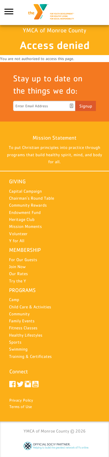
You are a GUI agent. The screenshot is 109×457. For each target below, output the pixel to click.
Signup (85, 105)
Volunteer (18, 233)
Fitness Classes (23, 327)
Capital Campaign (25, 191)
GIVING (17, 181)
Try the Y (17, 280)
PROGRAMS (22, 290)
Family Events (22, 320)
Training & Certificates (30, 356)
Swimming (18, 349)
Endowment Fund (25, 212)
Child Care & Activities (30, 306)
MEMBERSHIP (25, 250)
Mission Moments (25, 226)
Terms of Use (20, 406)
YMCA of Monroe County (54, 12)
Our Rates (18, 273)
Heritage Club (22, 219)
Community (19, 313)
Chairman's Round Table (31, 198)
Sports (15, 342)
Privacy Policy (21, 400)
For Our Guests (23, 259)
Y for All (16, 240)
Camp (14, 299)
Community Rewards (28, 205)
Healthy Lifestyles (25, 335)
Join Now (17, 266)
